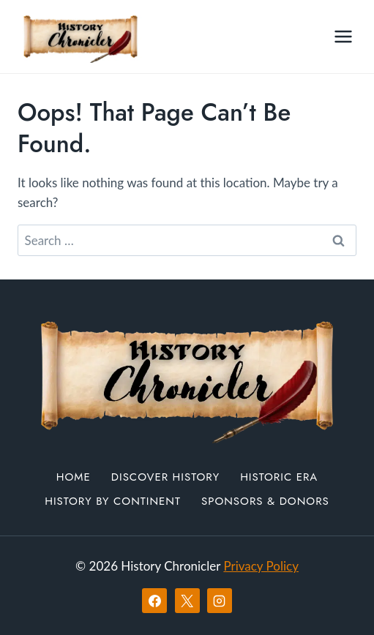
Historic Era (279, 477)
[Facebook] (154, 600)
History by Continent (113, 501)
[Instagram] (219, 600)
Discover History (165, 477)
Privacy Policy (261, 566)
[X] (187, 600)
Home (73, 477)
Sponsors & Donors (265, 501)
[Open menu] (342, 36)
